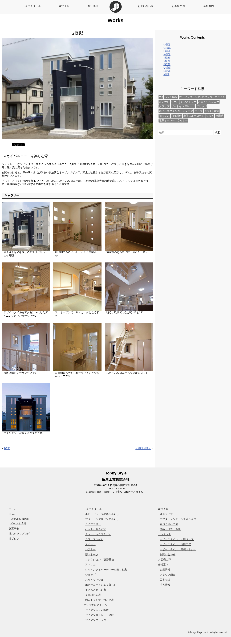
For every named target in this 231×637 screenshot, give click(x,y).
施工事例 (93, 6)
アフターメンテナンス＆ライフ (178, 519)
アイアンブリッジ (95, 620)
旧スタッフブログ (19, 533)
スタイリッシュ (94, 579)
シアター (90, 549)
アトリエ (90, 564)
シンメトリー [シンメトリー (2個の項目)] (188, 101)
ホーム (13, 509)
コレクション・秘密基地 (99, 559)
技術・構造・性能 (170, 529)
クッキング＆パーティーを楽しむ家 (106, 569)
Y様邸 (166, 61)
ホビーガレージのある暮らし (102, 514)
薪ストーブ (91, 554)
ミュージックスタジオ (98, 534)
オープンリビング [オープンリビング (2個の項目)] (189, 96)
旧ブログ (14, 538)
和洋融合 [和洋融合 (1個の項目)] (176, 115)
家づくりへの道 (169, 524)
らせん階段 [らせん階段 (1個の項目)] (170, 96)
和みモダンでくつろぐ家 (99, 599)
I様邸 (166, 74)
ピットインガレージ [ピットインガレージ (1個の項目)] (183, 106)
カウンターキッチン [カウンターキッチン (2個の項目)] (213, 96)
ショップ (90, 574)
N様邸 (167, 54)
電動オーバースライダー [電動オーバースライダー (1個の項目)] (173, 120)
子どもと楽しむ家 (95, 589)
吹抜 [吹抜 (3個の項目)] (216, 110)
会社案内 (208, 6)
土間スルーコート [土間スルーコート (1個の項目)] (193, 115)
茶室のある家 (93, 594)
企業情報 (165, 569)
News (12, 514)
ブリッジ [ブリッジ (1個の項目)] (201, 106)
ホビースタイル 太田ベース (177, 539)
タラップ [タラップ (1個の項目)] (164, 106)
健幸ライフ (166, 514)
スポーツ (90, 544)
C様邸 (167, 44)
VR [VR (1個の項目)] (161, 96)
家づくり (64, 6)
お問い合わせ (145, 6)
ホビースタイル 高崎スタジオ (178, 549)
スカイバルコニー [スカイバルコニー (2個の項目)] (208, 101)
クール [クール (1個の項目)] (175, 101)
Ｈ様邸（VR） (143, 448)
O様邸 (167, 47)
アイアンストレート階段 (99, 615)
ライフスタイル (31, 6)
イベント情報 (18, 523)
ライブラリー (93, 524)
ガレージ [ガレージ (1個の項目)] (164, 101)
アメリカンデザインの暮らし (102, 519)
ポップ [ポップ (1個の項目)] (198, 110)
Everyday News (19, 518)
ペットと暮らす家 (95, 529)
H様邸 (167, 51)
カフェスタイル (94, 539)
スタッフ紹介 (167, 574)
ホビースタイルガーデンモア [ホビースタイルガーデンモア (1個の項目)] (176, 110)
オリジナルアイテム (95, 604)
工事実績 (165, 579)
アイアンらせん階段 (97, 609)
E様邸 (166, 64)
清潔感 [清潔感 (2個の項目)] (219, 115)
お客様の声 (178, 6)
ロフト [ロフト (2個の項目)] (208, 110)
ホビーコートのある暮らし (100, 584)
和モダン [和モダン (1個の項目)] (164, 115)
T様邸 (7, 448)
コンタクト (164, 534)
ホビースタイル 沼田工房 (175, 544)
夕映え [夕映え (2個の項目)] (210, 115)
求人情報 (165, 584)
